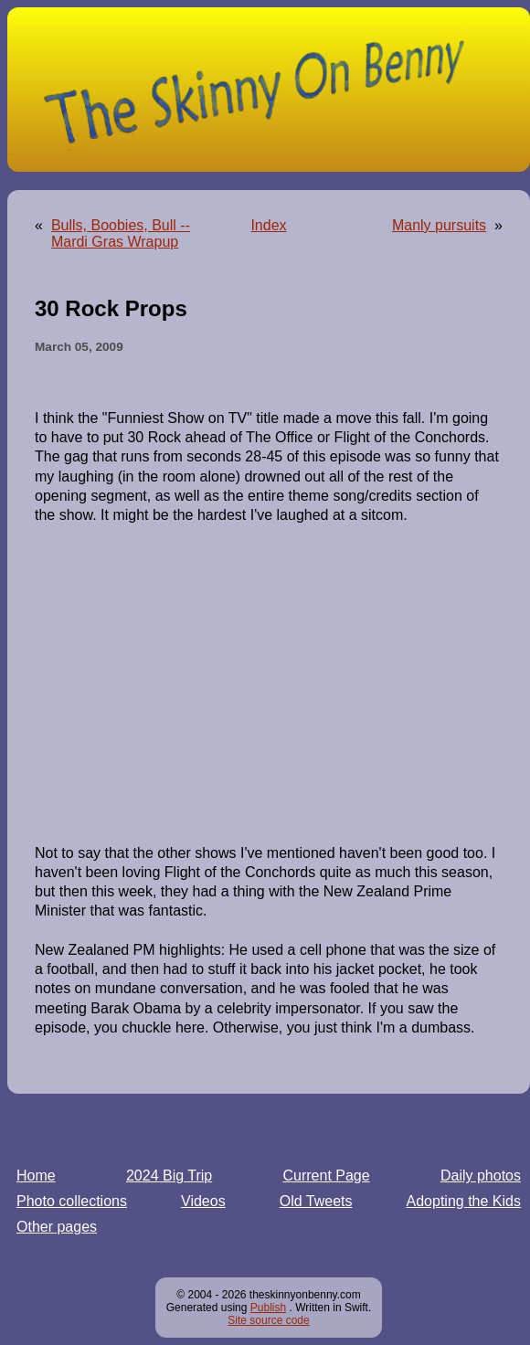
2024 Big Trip (169, 1175)
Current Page (326, 1175)
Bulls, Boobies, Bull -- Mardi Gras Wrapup (120, 233)
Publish (268, 1307)
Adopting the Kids (464, 1201)
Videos (203, 1201)
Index (268, 225)
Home (36, 1175)
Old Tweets (316, 1201)
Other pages (56, 1226)
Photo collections (71, 1201)
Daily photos (480, 1175)
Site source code (268, 1320)
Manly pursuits (439, 225)
